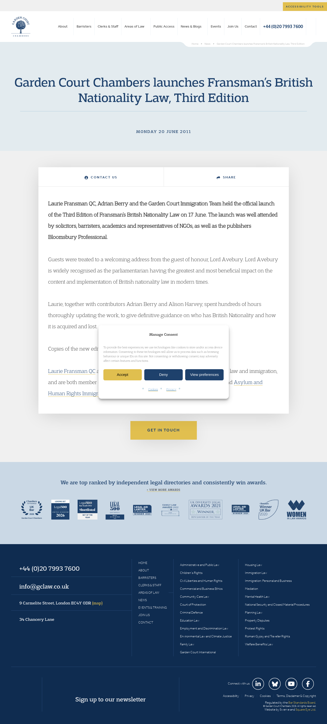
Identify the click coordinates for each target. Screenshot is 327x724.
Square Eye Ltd (305, 709)
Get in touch (163, 430)
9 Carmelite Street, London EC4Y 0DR (61, 602)
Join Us (232, 26)
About (62, 26)
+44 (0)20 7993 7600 (283, 26)
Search (311, 26)
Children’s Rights (191, 573)
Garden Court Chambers (20, 26)
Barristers (84, 26)
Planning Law (253, 612)
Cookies (153, 389)
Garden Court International (198, 652)
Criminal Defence (191, 612)
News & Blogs (191, 26)
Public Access (164, 26)
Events (216, 26)
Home (142, 563)
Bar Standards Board (301, 702)
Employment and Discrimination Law (204, 628)
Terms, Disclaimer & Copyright (296, 696)
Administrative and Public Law (199, 565)
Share (226, 177)
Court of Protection (193, 604)
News (142, 600)
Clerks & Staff (108, 26)
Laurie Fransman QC (71, 371)
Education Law (189, 620)
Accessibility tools (305, 6)
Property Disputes (257, 620)
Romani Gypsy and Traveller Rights (267, 636)
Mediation (251, 589)
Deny (163, 375)
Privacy (171, 389)
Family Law (187, 644)
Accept (122, 375)
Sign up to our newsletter (110, 699)
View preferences (204, 375)
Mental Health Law (257, 596)
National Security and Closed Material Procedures (277, 604)
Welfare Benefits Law (259, 644)
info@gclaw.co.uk (44, 586)
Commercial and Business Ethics (201, 589)
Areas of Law (134, 26)
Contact (251, 26)
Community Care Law (194, 596)
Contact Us (101, 177)
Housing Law (253, 565)
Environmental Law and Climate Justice (206, 636)
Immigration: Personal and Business (268, 581)
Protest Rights (255, 628)
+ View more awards (163, 490)
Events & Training (152, 607)
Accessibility (231, 696)
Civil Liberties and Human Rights (201, 581)
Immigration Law (256, 573)
